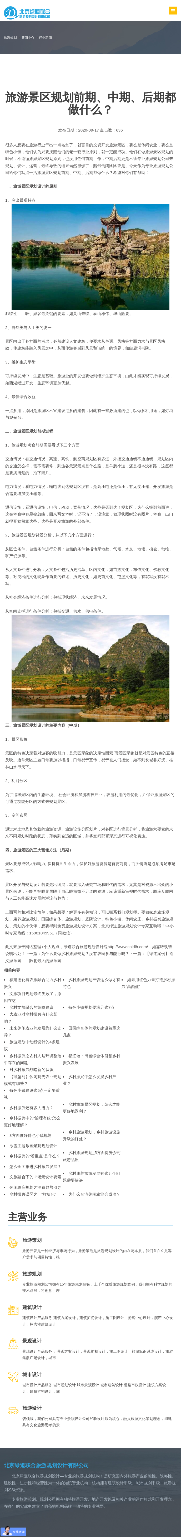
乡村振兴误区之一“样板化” (32, 1194)
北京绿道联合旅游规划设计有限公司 (46, 1465)
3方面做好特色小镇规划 (30, 1135)
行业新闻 (45, 38)
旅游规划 (10, 38)
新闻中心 (28, 38)
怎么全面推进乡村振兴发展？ (35, 1166)
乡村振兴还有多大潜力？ (31, 1108)
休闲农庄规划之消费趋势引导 (35, 1187)
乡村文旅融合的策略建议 (31, 1007)
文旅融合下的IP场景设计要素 (35, 1177)
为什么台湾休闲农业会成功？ (94, 1194)
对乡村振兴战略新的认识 (31, 1069)
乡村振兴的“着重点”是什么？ (34, 1156)
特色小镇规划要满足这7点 (91, 1007)
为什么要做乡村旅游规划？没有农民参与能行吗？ (85, 953)
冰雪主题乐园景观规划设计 (33, 1145)
